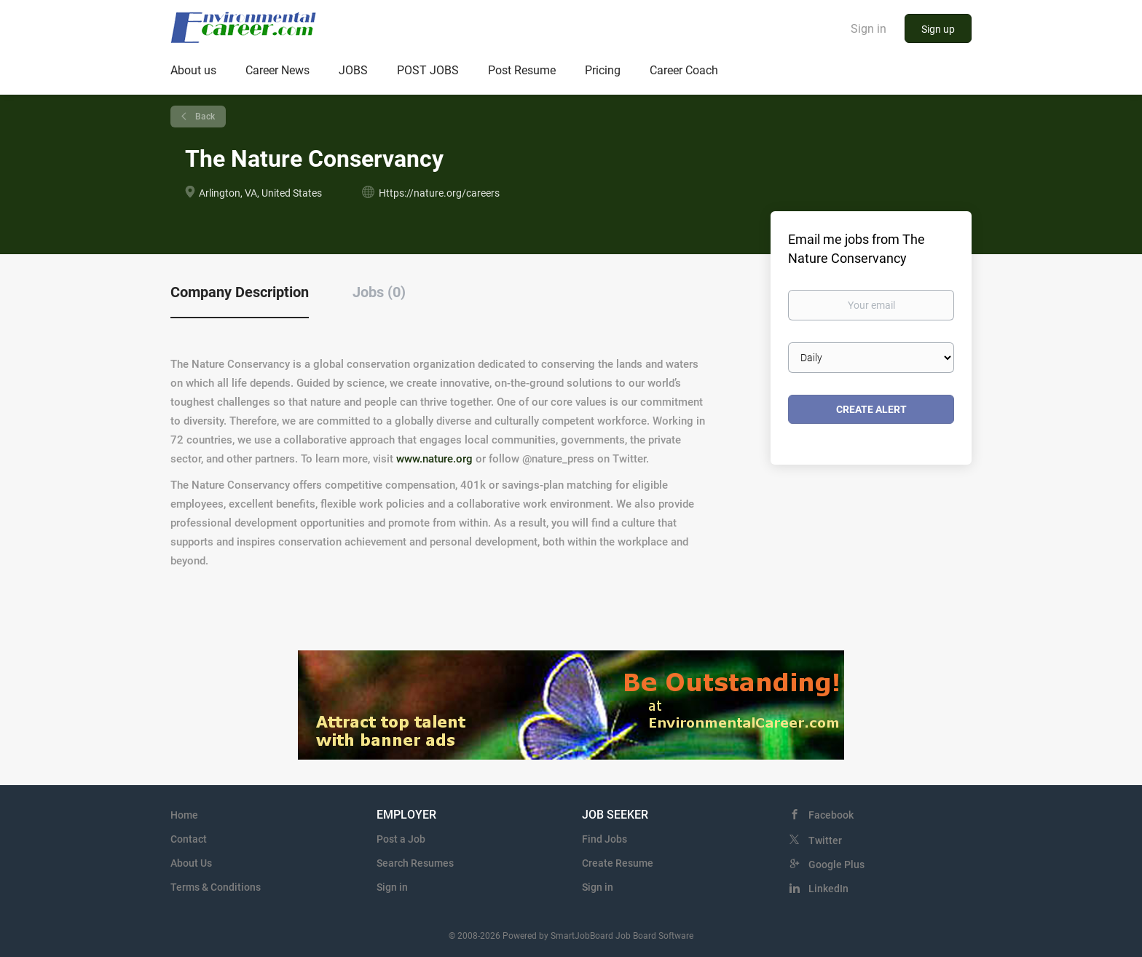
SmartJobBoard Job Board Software (622, 936)
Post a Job (401, 839)
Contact (188, 839)
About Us (191, 863)
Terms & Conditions (215, 887)
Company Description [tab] (239, 292)
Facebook (831, 815)
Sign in (868, 29)
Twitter (825, 840)
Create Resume (617, 863)
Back (204, 116)
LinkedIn (828, 888)
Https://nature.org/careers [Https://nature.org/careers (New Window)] (439, 193)
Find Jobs (604, 839)
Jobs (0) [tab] (379, 292)
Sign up (938, 29)
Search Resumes (415, 863)
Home (184, 815)
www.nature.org (434, 458)
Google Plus (836, 864)
